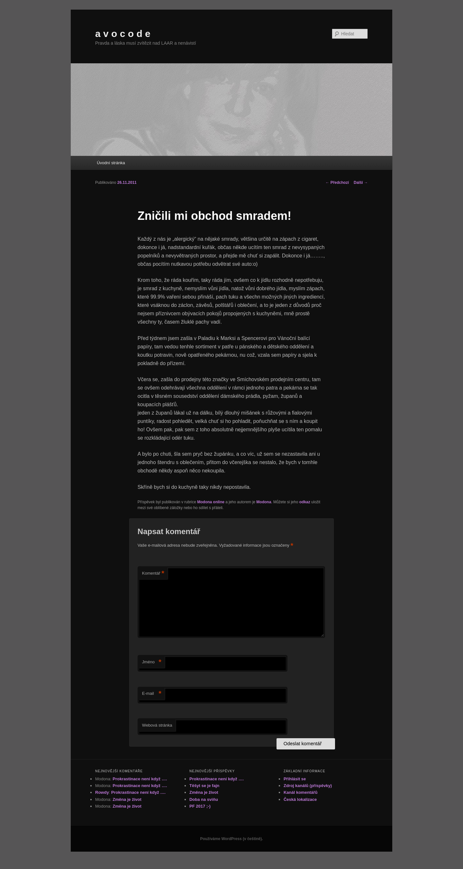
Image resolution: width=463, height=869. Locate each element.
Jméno (151, 662)
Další (361, 182)
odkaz (304, 502)
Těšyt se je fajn (204, 785)
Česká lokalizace (300, 799)
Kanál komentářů (300, 792)
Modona (263, 502)
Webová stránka (157, 725)
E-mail (151, 693)
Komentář (153, 573)
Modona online (210, 502)
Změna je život (127, 799)
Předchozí (337, 182)
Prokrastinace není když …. (140, 778)
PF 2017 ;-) (200, 806)
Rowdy (102, 792)
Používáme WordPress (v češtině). (231, 839)
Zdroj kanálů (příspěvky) (308, 785)
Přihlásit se (295, 778)
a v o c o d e (122, 33)
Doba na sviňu (203, 799)
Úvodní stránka (111, 162)
